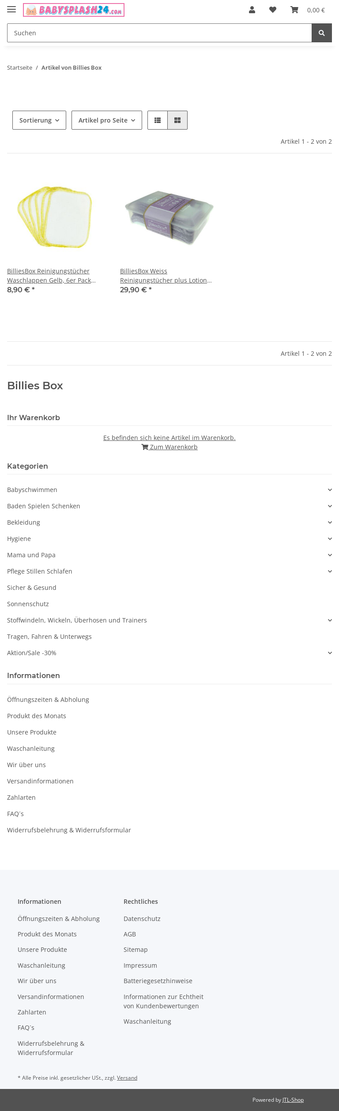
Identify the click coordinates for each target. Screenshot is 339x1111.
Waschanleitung (31, 748)
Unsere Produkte (31, 732)
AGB (130, 934)
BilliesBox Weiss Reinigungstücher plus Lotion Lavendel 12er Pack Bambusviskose (163, 276)
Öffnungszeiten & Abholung (48, 699)
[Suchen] (159, 32)
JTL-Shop (293, 1100)
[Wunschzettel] (272, 10)
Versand (127, 1077)
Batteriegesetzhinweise (158, 981)
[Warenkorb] (307, 10)
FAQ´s (15, 813)
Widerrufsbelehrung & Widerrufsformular (69, 830)
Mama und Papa (31, 555)
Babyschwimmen (32, 489)
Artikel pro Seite (103, 120)
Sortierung (35, 120)
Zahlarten (21, 797)
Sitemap (136, 949)
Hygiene (19, 538)
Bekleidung (23, 522)
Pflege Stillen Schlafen (39, 571)
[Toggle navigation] (11, 5)
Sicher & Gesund (31, 587)
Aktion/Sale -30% (31, 653)
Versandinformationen (40, 781)
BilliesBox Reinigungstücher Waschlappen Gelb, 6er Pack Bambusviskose (49, 276)
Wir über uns (26, 765)
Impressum (140, 965)
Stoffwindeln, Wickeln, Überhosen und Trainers (77, 620)
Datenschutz (142, 918)
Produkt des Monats (36, 716)
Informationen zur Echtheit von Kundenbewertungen (163, 1001)
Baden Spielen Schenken (43, 506)
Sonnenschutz (28, 604)
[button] (252, 10)
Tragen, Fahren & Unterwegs (49, 636)
